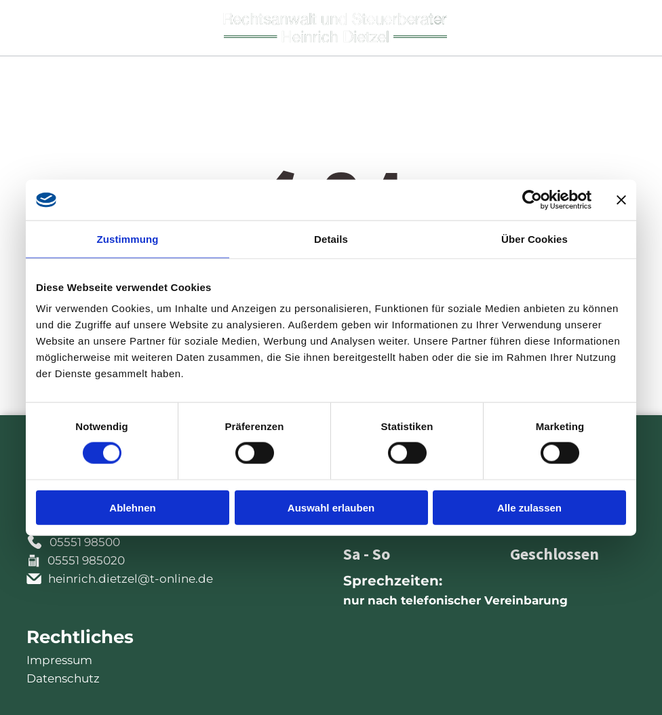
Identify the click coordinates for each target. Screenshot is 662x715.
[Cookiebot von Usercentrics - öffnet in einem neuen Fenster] (532, 199)
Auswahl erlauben (331, 507)
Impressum (59, 660)
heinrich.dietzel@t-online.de (130, 578)
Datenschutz (63, 678)
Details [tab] (331, 238)
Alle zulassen (529, 507)
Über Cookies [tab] (534, 238)
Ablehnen (132, 507)
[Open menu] (627, 28)
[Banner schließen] (621, 199)
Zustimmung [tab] (128, 238)
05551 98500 (85, 542)
